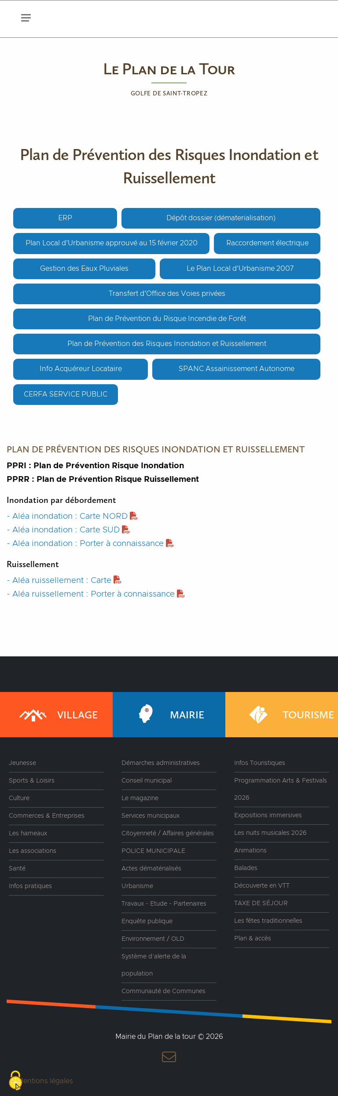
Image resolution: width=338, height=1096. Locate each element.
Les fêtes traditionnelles (268, 921)
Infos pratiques (30, 886)
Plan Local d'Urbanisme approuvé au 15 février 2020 (112, 243)
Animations (250, 851)
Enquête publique (147, 921)
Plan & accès (252, 939)
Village (58, 714)
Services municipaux (150, 816)
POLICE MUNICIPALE (153, 851)
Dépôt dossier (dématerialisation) (221, 218)
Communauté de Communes (163, 991)
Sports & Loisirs (32, 781)
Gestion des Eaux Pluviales (84, 268)
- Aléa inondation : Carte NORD (72, 516)
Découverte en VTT (262, 886)
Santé (17, 869)
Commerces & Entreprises (46, 816)
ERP (65, 218)
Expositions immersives (268, 815)
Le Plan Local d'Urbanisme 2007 (240, 268)
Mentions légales (45, 1081)
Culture (19, 798)
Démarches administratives (160, 763)
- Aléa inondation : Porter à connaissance (90, 543)
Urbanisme (137, 886)
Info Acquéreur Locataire (81, 368)
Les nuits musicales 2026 (270, 833)
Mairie (167, 714)
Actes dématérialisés (151, 869)
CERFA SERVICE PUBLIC (65, 394)
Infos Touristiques (259, 763)
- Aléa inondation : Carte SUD (68, 530)
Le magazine (139, 798)
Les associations (32, 851)
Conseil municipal (146, 781)
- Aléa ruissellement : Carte (64, 580)
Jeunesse (22, 763)
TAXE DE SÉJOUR (261, 903)
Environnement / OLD (152, 939)
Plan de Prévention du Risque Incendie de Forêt (167, 318)
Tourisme (288, 714)
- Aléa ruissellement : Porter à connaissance (96, 594)
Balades (245, 868)
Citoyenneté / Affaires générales (167, 833)
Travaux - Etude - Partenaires (163, 904)
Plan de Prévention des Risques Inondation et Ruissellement (166, 343)
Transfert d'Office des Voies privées (167, 293)
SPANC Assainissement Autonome (236, 368)
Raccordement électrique (267, 243)
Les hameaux (28, 833)
